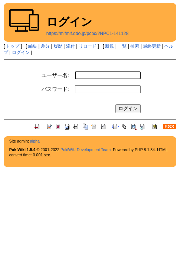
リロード (87, 46)
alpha (35, 141)
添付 (70, 46)
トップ (12, 46)
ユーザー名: (55, 75)
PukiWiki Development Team (85, 149)
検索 (134, 46)
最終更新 (152, 46)
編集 (32, 46)
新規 (109, 46)
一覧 (122, 46)
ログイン (21, 52)
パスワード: (55, 89)
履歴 (57, 46)
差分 (45, 46)
